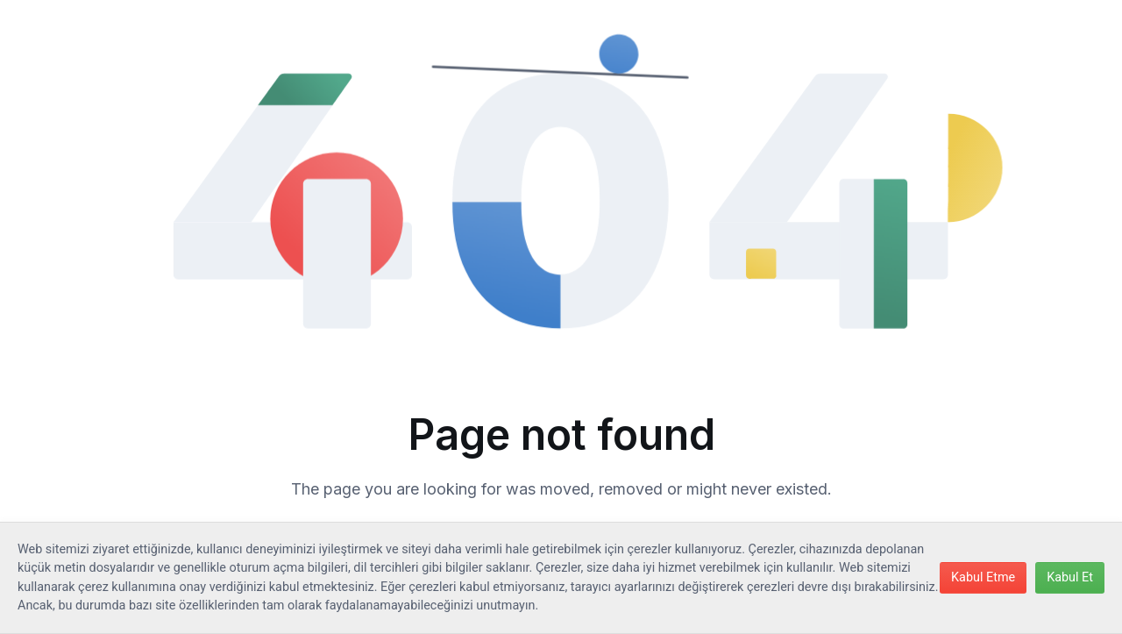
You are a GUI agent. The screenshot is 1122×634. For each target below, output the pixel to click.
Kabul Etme (983, 577)
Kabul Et (1070, 577)
